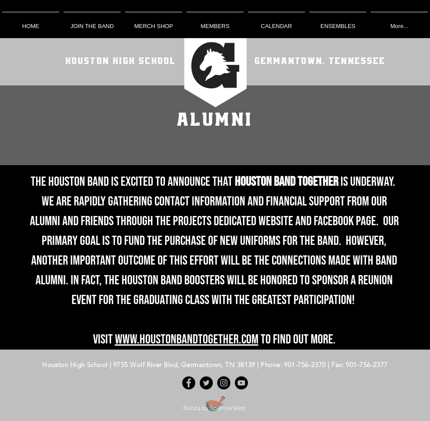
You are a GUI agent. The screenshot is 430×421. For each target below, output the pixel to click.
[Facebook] (188, 382)
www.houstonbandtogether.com (186, 339)
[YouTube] (241, 382)
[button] (215, 22)
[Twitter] (206, 382)
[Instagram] (223, 382)
